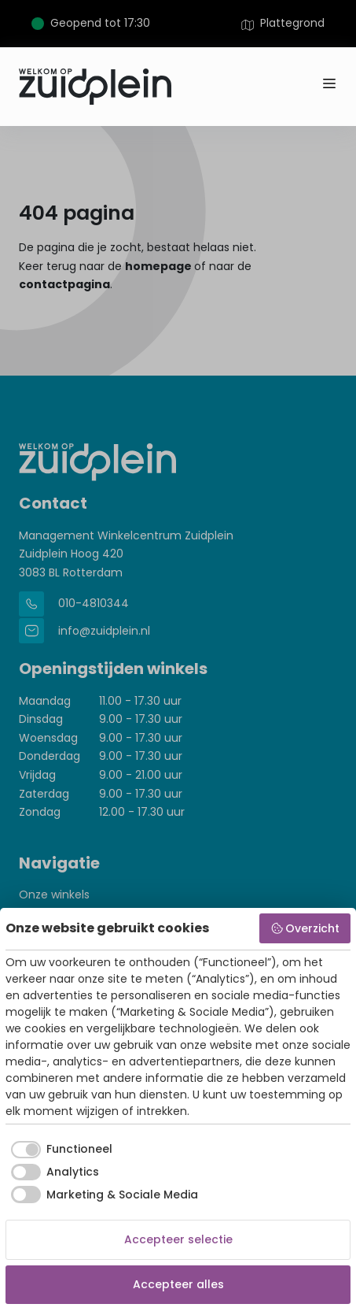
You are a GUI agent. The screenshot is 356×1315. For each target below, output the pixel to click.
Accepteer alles (178, 1284)
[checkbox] (59, 1149)
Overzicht (305, 928)
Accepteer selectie (178, 1239)
